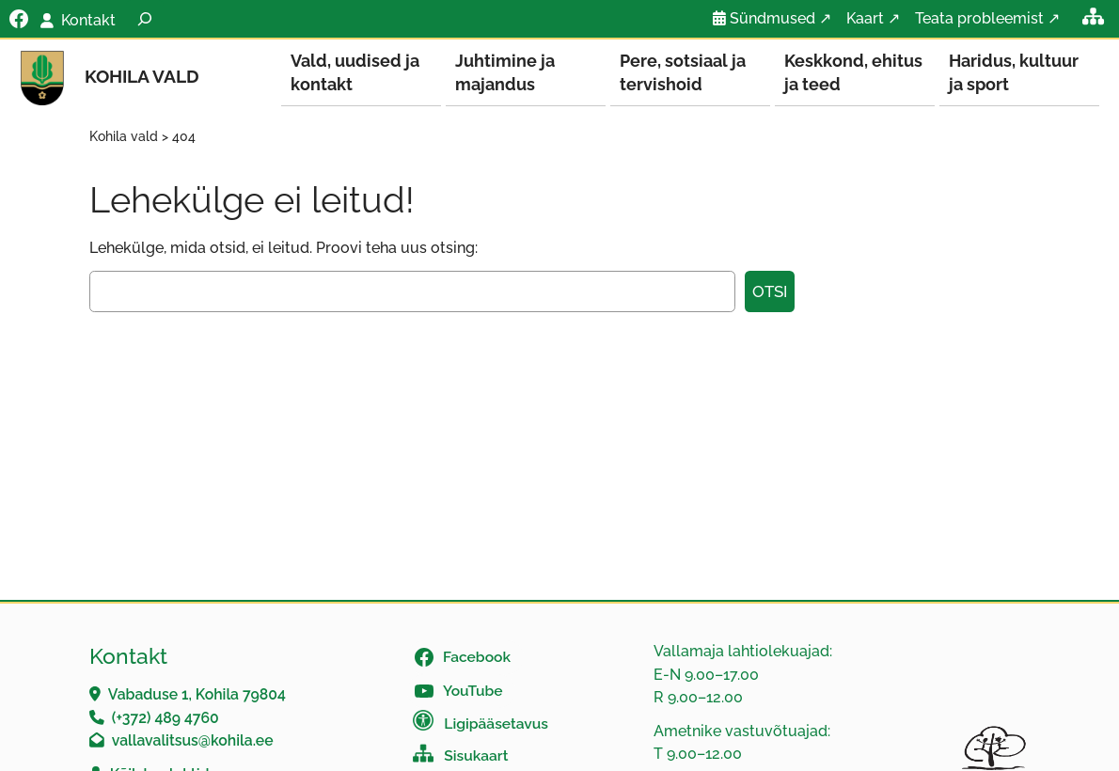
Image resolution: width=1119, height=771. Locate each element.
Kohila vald (142, 77)
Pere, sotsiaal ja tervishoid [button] (683, 72)
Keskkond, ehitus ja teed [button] (853, 72)
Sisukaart (476, 756)
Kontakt (88, 20)
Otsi (769, 292)
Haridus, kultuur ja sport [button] (1014, 72)
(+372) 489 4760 (165, 719)
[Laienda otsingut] (145, 19)
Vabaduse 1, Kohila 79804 (197, 695)
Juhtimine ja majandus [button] (505, 72)
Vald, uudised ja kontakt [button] (355, 72)
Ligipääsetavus (496, 724)
